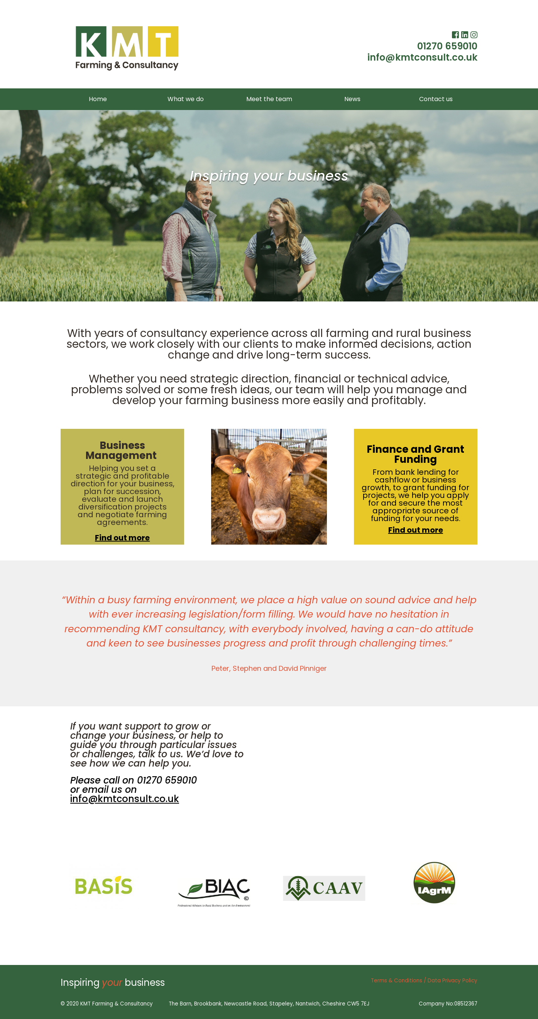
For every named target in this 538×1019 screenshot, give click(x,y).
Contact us (436, 99)
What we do (185, 99)
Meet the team (269, 99)
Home (98, 99)
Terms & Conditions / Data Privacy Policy (424, 980)
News (352, 99)
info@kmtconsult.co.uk (422, 57)
